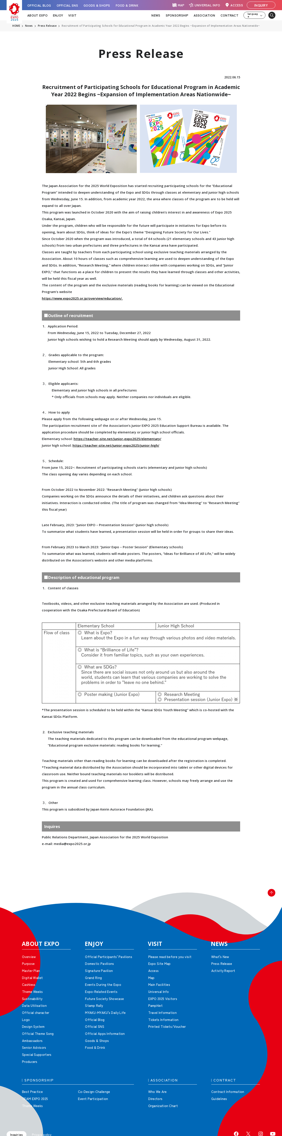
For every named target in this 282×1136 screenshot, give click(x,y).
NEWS (155, 15)
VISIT (72, 15)
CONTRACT (229, 15)
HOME (16, 26)
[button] (268, 895)
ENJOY (58, 15)
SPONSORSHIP (177, 15)
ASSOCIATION (204, 15)
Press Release (47, 26)
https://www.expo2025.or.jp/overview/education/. (82, 298)
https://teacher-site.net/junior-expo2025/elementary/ (117, 439)
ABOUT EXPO (37, 15)
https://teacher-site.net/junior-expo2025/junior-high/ (115, 445)
